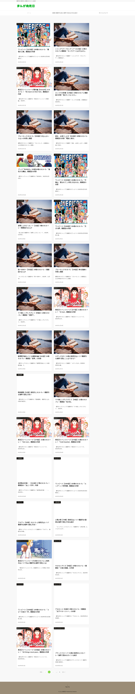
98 (59, 672)
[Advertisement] (109, 38)
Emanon (75, 691)
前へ (41, 672)
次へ (63, 672)
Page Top (67, 685)
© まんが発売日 (62, 691)
